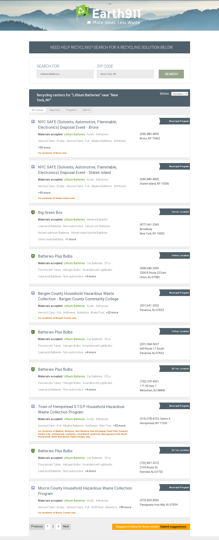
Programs (71, 110)
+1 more (70, 239)
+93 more (44, 147)
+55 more (119, 425)
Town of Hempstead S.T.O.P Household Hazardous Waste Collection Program (81, 409)
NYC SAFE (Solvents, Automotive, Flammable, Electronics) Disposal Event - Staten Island (77, 170)
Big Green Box (50, 212)
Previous (37, 526)
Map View (55, 110)
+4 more (90, 276)
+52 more (112, 312)
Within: (174, 94)
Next (66, 526)
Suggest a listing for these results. (151, 526)
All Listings (38, 110)
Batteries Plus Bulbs (55, 256)
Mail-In (86, 110)
